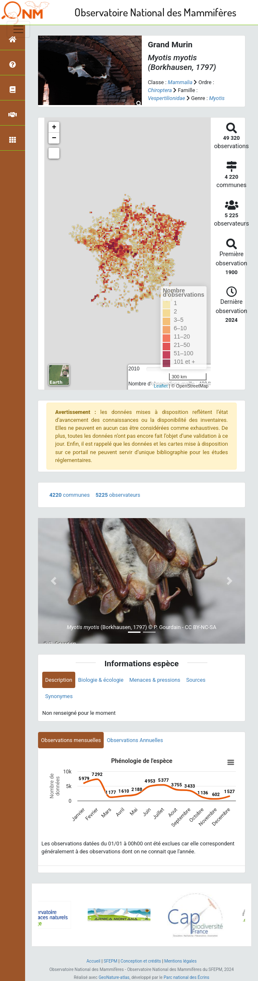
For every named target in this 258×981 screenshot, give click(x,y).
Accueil (93, 961)
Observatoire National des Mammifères (155, 12)
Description (58, 680)
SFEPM (111, 961)
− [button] (54, 138)
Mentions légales (180, 961)
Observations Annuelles (135, 740)
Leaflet (161, 385)
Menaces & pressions (154, 680)
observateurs (118, 495)
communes (69, 495)
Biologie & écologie (100, 680)
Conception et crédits (140, 961)
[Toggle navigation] (18, 29)
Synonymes (59, 696)
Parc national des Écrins (186, 977)
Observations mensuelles (71, 740)
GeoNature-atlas (114, 977)
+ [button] (54, 127)
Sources (195, 680)
